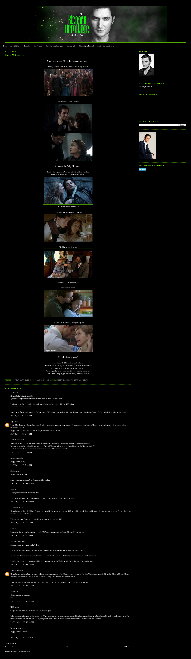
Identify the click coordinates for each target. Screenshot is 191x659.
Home (4, 46)
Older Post (127, 647)
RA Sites (27, 46)
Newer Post (9, 647)
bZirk (12, 489)
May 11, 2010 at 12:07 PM (22, 601)
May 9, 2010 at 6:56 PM (21, 452)
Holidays (69, 380)
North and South (81, 380)
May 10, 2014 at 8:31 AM (21, 638)
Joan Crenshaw (15, 570)
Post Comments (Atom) (22, 652)
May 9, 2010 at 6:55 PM (21, 434)
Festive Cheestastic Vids (105, 46)
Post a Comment (10, 643)
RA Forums (38, 46)
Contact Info (71, 46)
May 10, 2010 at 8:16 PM (21, 523)
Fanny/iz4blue (15, 507)
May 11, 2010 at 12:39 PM (22, 622)
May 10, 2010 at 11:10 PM (22, 565)
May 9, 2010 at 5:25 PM (21, 416)
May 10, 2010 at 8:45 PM (21, 535)
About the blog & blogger (54, 46)
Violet (12, 392)
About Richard (15, 46)
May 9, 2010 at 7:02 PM (21, 465)
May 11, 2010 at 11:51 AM (22, 586)
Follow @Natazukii (145, 87)
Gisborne (60, 380)
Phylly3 (13, 421)
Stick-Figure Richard (86, 46)
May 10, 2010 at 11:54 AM (22, 483)
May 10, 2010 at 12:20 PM (22, 502)
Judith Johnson (15, 440)
